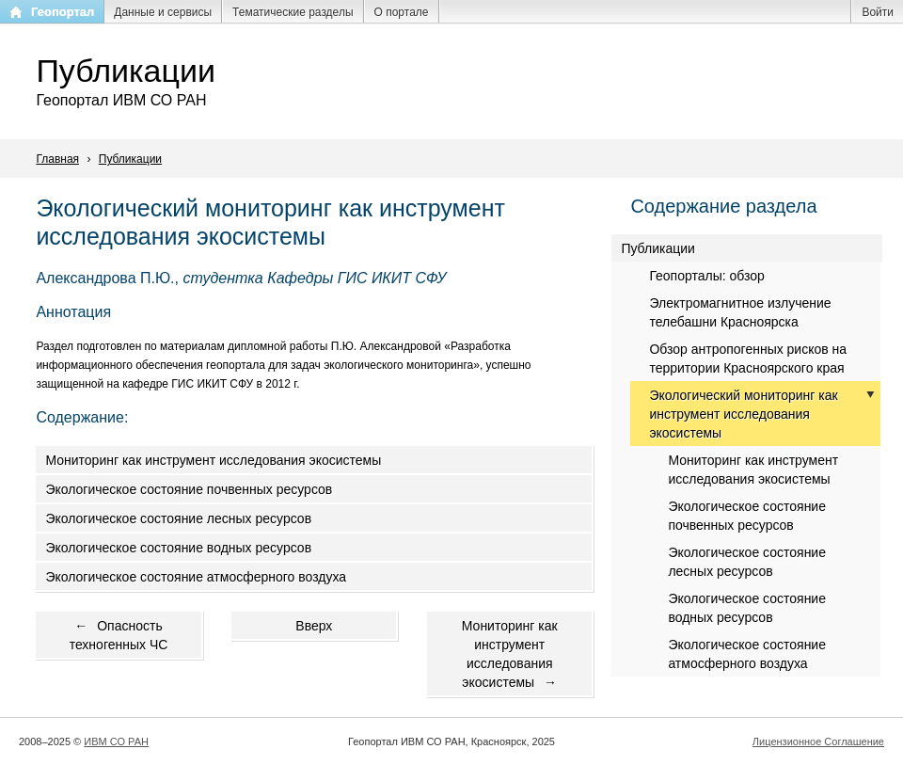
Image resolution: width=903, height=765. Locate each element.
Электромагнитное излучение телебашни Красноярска (740, 312)
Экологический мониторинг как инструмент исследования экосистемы (743, 414)
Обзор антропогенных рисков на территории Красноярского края (748, 358)
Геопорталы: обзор (706, 275)
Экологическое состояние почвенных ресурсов (188, 489)
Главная (57, 159)
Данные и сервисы (163, 12)
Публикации (130, 159)
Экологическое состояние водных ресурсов (178, 547)
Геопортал (62, 12)
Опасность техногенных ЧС (119, 635)
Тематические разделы (292, 12)
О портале (401, 12)
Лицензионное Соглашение (818, 741)
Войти (878, 12)
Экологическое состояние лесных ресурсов (178, 518)
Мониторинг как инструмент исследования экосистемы (213, 460)
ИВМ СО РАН (116, 741)
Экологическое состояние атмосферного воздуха (195, 576)
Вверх (313, 625)
